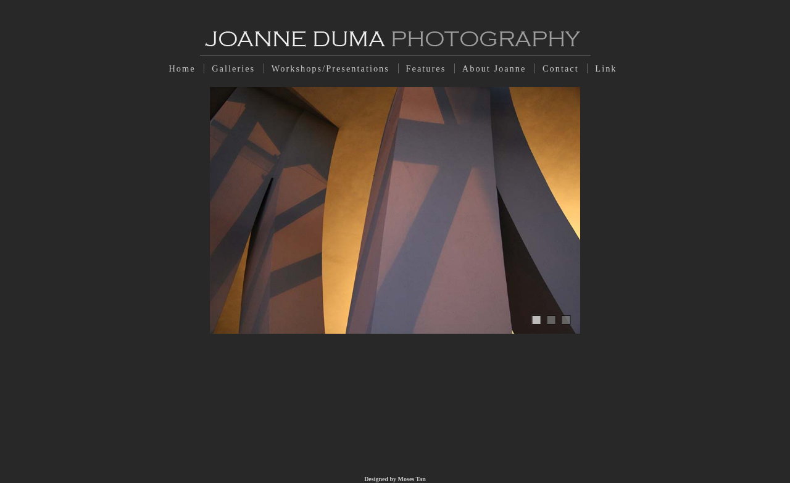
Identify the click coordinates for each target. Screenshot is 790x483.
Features (427, 68)
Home (183, 68)
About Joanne (496, 68)
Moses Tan (412, 479)
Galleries (235, 68)
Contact (562, 68)
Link (606, 68)
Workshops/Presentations (332, 68)
